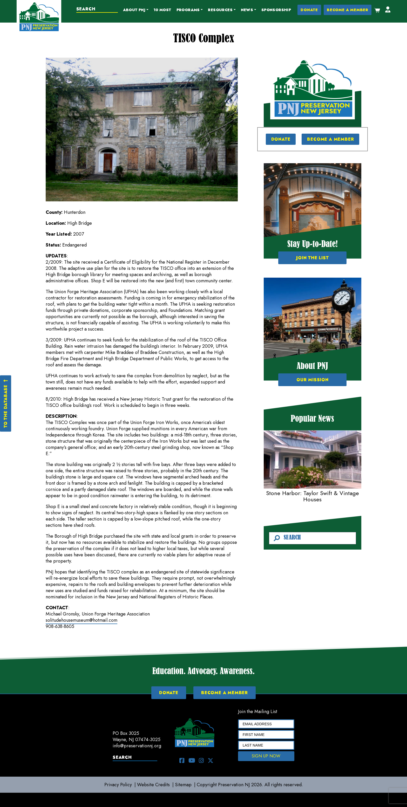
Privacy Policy (118, 784)
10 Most (162, 9)
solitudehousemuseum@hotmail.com (81, 620)
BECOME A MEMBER (347, 9)
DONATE (309, 9)
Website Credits (153, 784)
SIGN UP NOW (266, 756)
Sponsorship (276, 9)
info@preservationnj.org (137, 745)
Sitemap (183, 784)
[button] (135, 10)
